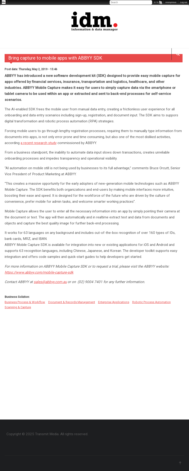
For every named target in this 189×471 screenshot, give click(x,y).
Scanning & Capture (18, 307)
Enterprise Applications (113, 302)
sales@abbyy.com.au (50, 282)
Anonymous (170, 2)
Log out (183, 2)
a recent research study (39, 143)
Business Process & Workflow (25, 302)
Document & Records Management (71, 302)
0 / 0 (156, 2)
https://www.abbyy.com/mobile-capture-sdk (39, 272)
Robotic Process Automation (151, 302)
